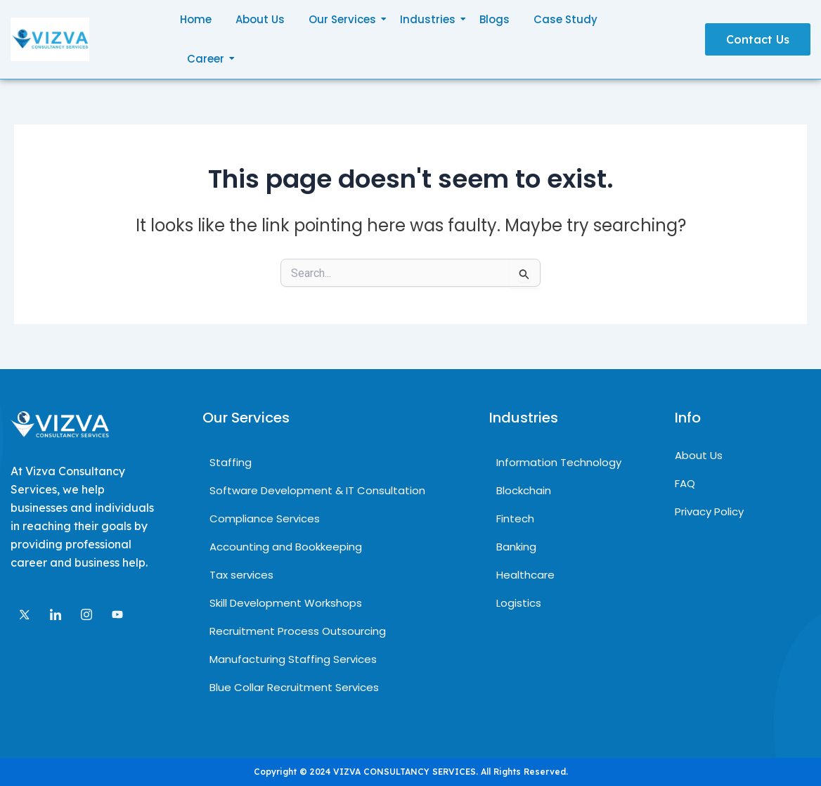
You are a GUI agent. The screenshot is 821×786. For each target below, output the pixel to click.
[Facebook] (117, 613)
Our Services (345, 19)
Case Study (565, 19)
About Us (260, 19)
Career (208, 58)
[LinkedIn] (55, 612)
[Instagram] (86, 612)
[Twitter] (24, 612)
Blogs (494, 19)
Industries (430, 19)
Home (196, 19)
